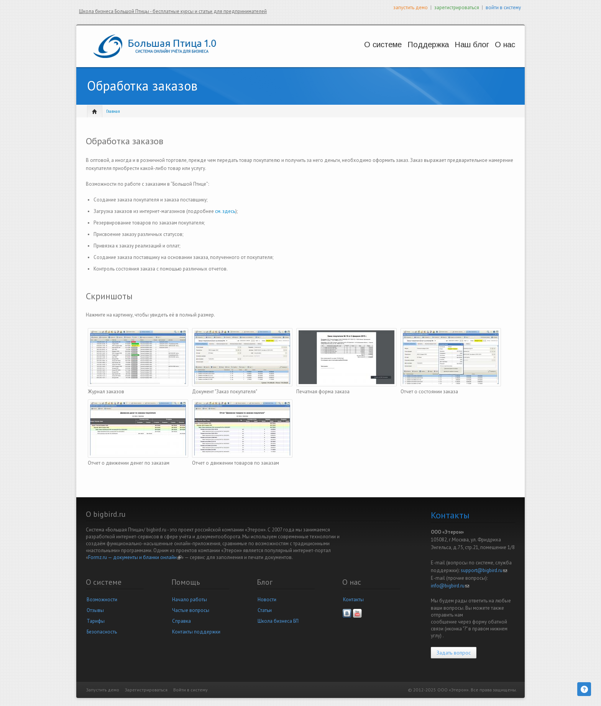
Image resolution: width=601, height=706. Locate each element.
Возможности (102, 599)
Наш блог (453, 44)
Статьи (265, 610)
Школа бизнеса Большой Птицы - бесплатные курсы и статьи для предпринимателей (173, 11)
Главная (113, 111)
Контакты (353, 599)
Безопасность (102, 631)
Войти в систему (190, 690)
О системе (353, 44)
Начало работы (189, 599)
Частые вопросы (190, 610)
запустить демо (410, 7)
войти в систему (503, 7)
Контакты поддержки (196, 631)
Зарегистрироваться (146, 690)
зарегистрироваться (456, 7)
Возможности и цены (355, 52)
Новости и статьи (455, 52)
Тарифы (96, 621)
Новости (267, 599)
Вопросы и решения (408, 52)
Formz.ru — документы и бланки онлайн (134, 557)
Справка (181, 621)
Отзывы (95, 610)
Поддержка (406, 44)
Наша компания (497, 52)
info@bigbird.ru (450, 585)
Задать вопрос (454, 652)
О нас (494, 44)
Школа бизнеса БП (278, 621)
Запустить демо (102, 690)
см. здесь (225, 211)
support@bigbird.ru (484, 570)
